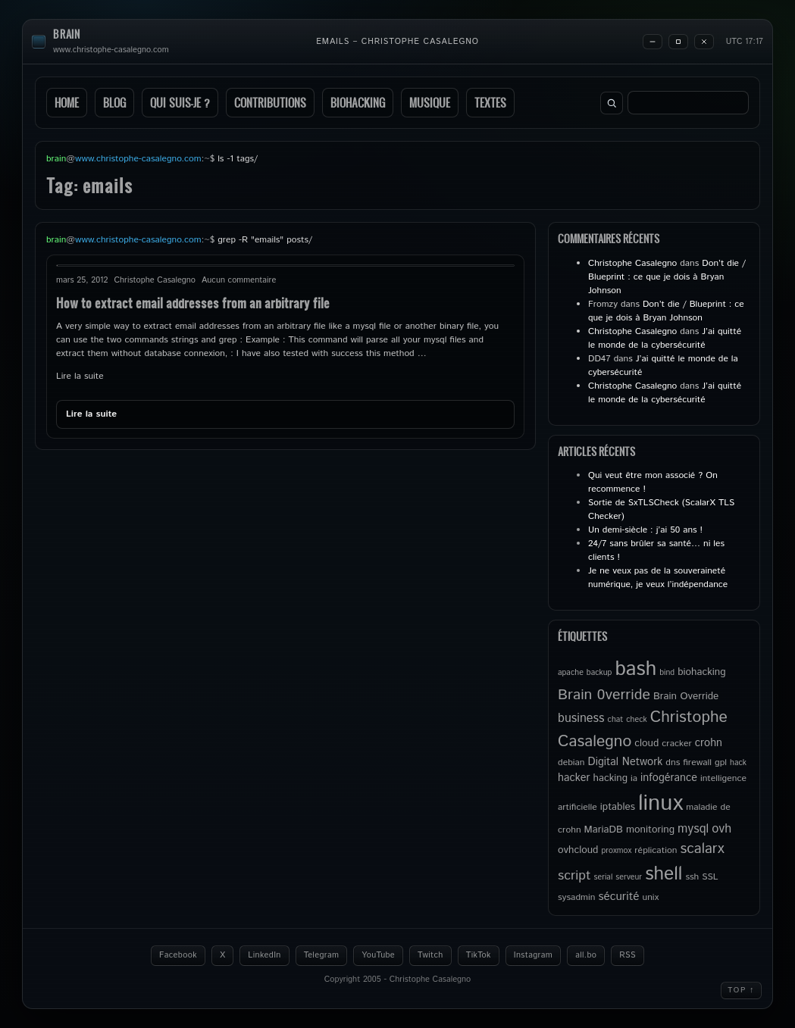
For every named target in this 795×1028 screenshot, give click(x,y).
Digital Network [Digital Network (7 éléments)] (625, 762)
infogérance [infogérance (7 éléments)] (668, 778)
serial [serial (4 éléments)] (603, 877)
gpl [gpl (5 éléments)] (721, 762)
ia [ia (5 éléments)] (634, 778)
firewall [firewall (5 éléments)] (697, 762)
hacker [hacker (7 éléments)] (574, 778)
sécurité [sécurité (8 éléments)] (618, 897)
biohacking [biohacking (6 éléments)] (701, 672)
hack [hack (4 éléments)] (738, 763)
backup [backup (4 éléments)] (599, 673)
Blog (114, 103)
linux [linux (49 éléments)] (660, 803)
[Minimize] (652, 41)
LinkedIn (264, 955)
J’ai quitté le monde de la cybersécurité (664, 338)
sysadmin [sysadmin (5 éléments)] (576, 897)
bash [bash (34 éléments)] (635, 669)
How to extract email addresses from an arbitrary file (193, 302)
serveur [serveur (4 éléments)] (628, 877)
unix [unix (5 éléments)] (651, 897)
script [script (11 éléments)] (574, 876)
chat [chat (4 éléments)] (616, 720)
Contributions (270, 103)
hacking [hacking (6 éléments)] (610, 778)
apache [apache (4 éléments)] (571, 673)
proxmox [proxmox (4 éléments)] (616, 851)
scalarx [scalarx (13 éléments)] (702, 849)
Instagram (533, 955)
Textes (490, 103)
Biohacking (357, 103)
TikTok (478, 955)
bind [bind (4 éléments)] (666, 673)
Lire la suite (80, 376)
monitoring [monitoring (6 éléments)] (650, 829)
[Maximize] (678, 41)
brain (66, 34)
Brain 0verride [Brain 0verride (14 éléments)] (604, 694)
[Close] (704, 41)
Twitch (430, 955)
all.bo (585, 955)
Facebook (178, 955)
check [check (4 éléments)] (636, 720)
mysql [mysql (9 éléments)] (693, 829)
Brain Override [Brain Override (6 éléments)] (685, 696)
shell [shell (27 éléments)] (663, 874)
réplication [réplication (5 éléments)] (655, 850)
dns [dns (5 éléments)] (672, 762)
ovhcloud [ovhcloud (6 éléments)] (578, 850)
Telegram (322, 955)
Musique (429, 103)
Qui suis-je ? (180, 103)
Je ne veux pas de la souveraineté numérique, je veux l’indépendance (658, 577)
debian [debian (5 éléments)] (571, 762)
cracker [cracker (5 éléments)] (677, 743)
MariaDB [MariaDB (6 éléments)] (603, 829)
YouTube (378, 955)
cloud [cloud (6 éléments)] (646, 743)
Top (741, 990)
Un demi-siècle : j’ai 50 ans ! (645, 529)
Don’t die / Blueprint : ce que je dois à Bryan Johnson (667, 277)
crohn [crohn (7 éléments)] (708, 743)
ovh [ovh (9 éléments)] (721, 829)
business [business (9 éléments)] (581, 718)
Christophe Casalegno (632, 263)
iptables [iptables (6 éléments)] (617, 806)
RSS (627, 955)
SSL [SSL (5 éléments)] (710, 876)
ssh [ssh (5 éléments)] (692, 876)
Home (67, 103)
